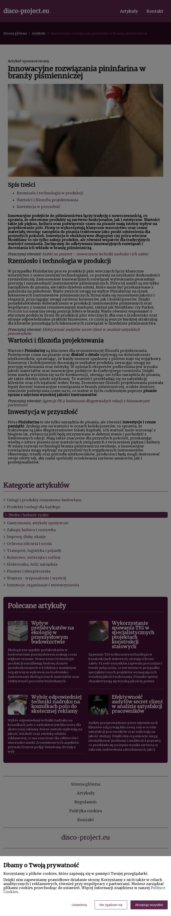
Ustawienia (79, 905)
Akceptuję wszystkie (149, 905)
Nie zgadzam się (110, 905)
